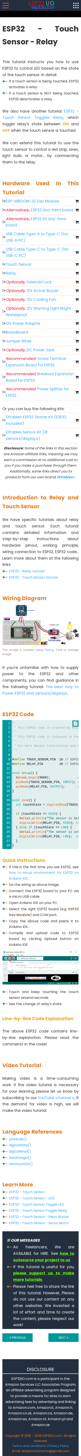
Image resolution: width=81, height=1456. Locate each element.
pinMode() (18, 1139)
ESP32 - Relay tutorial (26, 571)
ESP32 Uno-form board (39, 210)
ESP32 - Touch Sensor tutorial (33, 577)
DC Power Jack (30, 350)
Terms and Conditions (29, 1446)
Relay (11, 273)
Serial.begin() (20, 1157)
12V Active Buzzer (32, 290)
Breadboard (17, 332)
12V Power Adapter (23, 323)
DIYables (66, 477)
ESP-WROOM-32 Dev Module (32, 201)
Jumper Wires (19, 341)
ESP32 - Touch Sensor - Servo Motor (39, 1223)
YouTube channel (56, 1097)
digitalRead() (20, 1151)
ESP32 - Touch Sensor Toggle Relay (38, 1210)
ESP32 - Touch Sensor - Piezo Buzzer (39, 1216)
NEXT (63, 1337)
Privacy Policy (58, 1446)
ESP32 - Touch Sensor (27, 1191)
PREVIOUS (17, 1337)
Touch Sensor (18, 264)
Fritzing (49, 650)
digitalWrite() (20, 1145)
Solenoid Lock (29, 282)
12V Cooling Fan (31, 299)
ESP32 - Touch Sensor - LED (31, 1198)
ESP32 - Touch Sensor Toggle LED (36, 1204)
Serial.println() (21, 1163)
